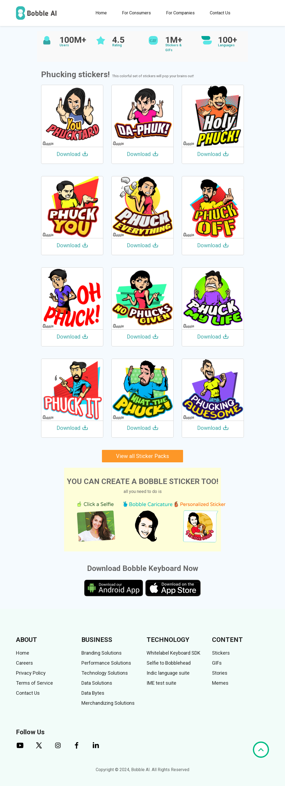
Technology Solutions (104, 673)
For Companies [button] (180, 12)
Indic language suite (168, 673)
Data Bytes (92, 693)
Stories (219, 673)
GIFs (217, 663)
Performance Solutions (106, 663)
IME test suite (161, 683)
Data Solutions (96, 683)
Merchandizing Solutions (108, 703)
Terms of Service (34, 683)
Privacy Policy (31, 673)
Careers (24, 663)
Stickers (221, 653)
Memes (220, 683)
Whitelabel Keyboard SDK (173, 653)
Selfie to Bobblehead (169, 663)
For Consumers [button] (136, 12)
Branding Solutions (101, 653)
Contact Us (220, 12)
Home (101, 12)
